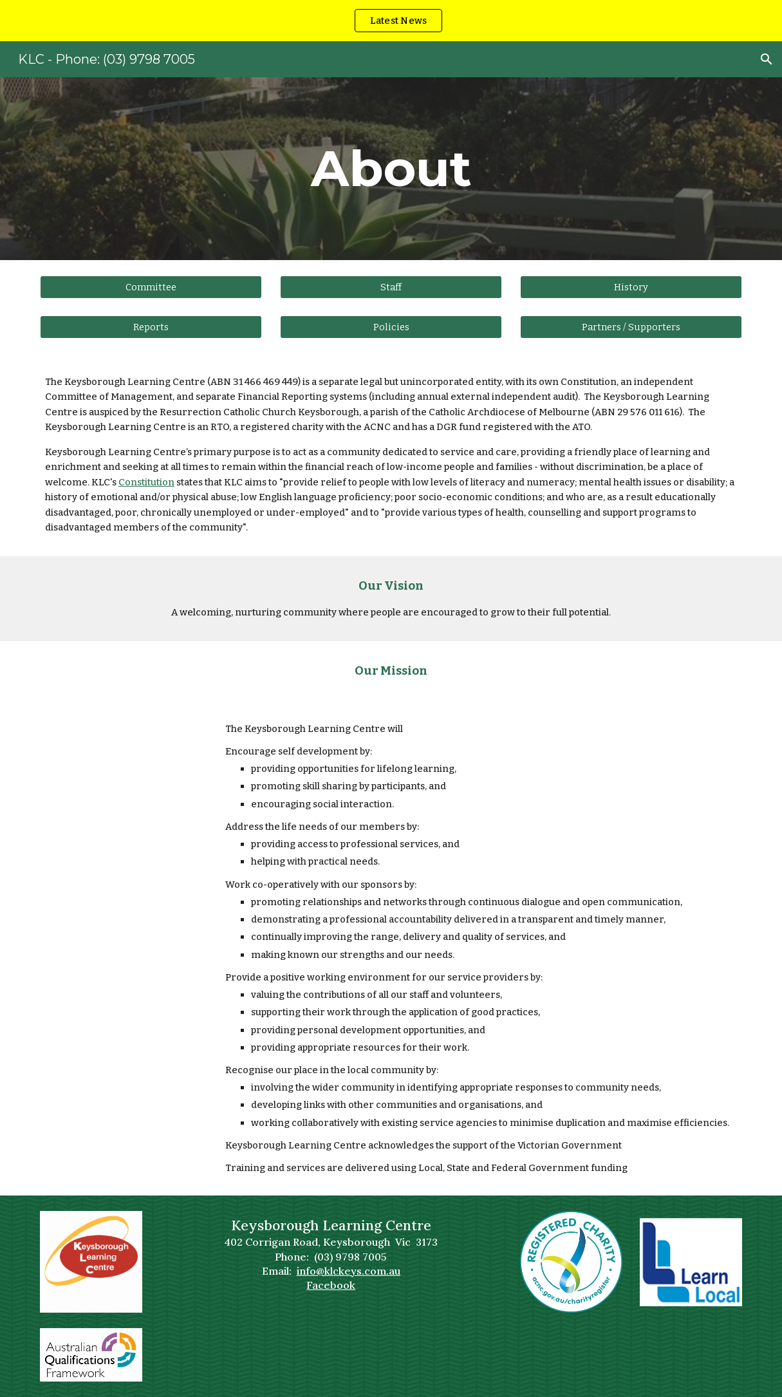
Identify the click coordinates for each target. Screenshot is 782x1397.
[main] (391, 169)
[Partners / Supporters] (631, 327)
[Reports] (151, 327)
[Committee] (151, 287)
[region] (391, 20)
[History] (631, 287)
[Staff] (391, 287)
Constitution (146, 482)
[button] (766, 59)
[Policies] (391, 327)
